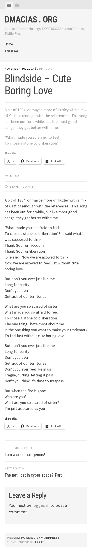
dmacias (45, 69)
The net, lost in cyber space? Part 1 (35, 475)
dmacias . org (31, 19)
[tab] (9, 5)
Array (39, 542)
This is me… (13, 51)
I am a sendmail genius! (25, 454)
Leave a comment (23, 186)
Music (14, 176)
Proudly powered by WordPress (33, 538)
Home (9, 44)
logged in (41, 505)
